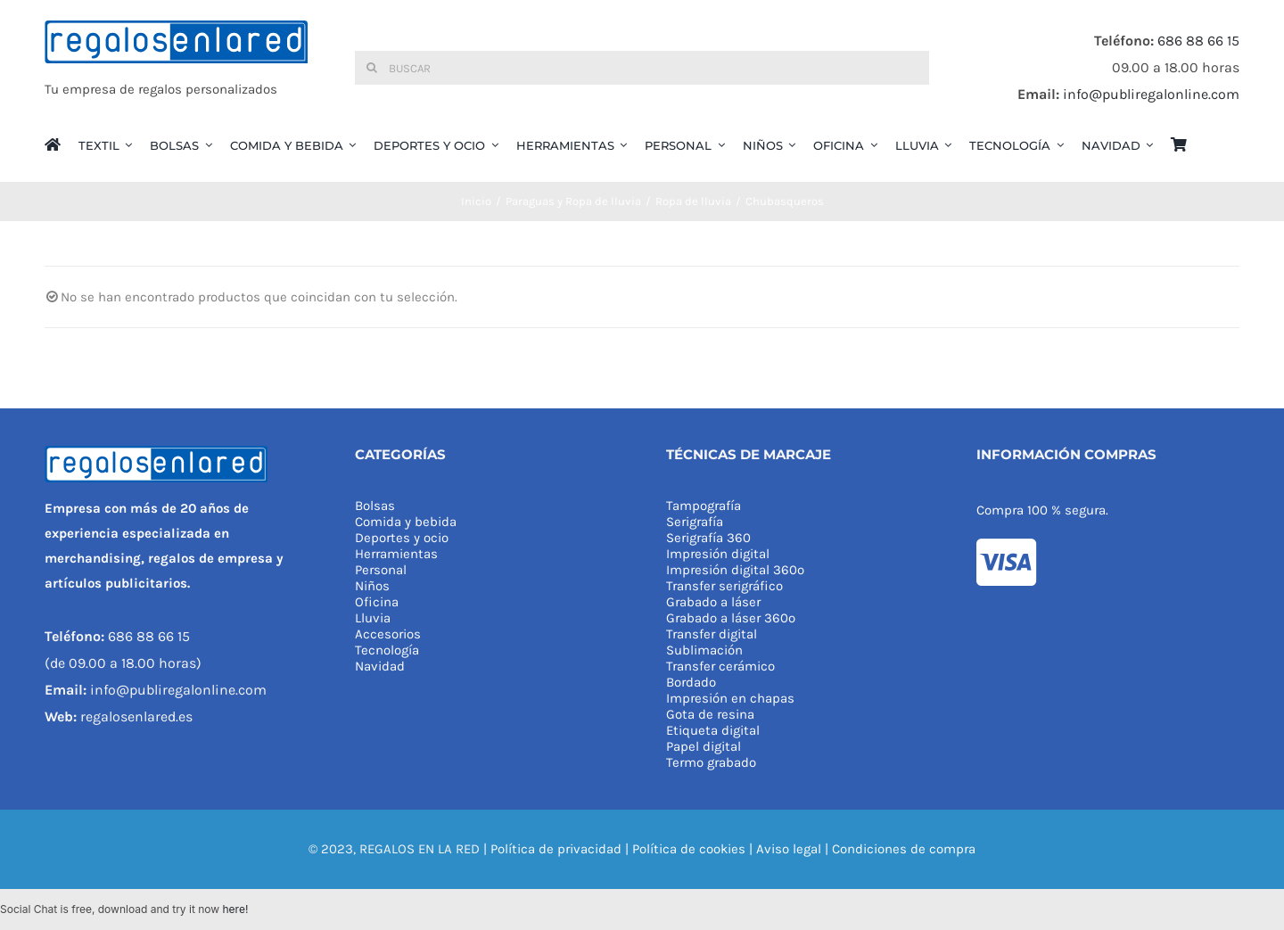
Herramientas (396, 554)
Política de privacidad (555, 849)
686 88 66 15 (1198, 40)
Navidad (380, 666)
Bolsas (375, 506)
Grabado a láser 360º (730, 618)
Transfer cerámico (720, 666)
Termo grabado (711, 762)
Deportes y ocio (402, 538)
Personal (381, 570)
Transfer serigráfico (724, 586)
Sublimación (704, 650)
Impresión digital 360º (735, 570)
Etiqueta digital (713, 730)
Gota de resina (710, 714)
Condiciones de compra (903, 849)
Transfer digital (711, 634)
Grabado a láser (713, 602)
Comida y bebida (406, 522)
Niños (372, 586)
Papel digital (703, 746)
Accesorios (388, 634)
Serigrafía (694, 522)
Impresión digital (718, 554)
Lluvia (373, 618)
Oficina (377, 602)
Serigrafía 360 (708, 538)
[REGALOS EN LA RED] (176, 68)
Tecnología (387, 650)
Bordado (691, 682)
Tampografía (703, 506)
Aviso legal (788, 849)
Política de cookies (688, 849)
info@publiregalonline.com (1151, 94)
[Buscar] (641, 68)
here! (235, 909)
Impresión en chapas (730, 698)
